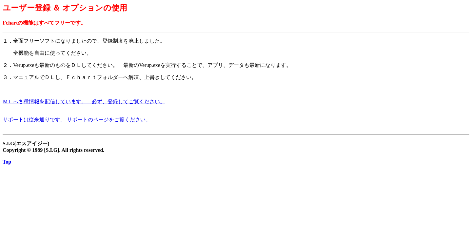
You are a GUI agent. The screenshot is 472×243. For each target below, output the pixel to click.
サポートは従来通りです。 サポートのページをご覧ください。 (77, 119)
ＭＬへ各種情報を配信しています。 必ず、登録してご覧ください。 (84, 101)
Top (7, 162)
